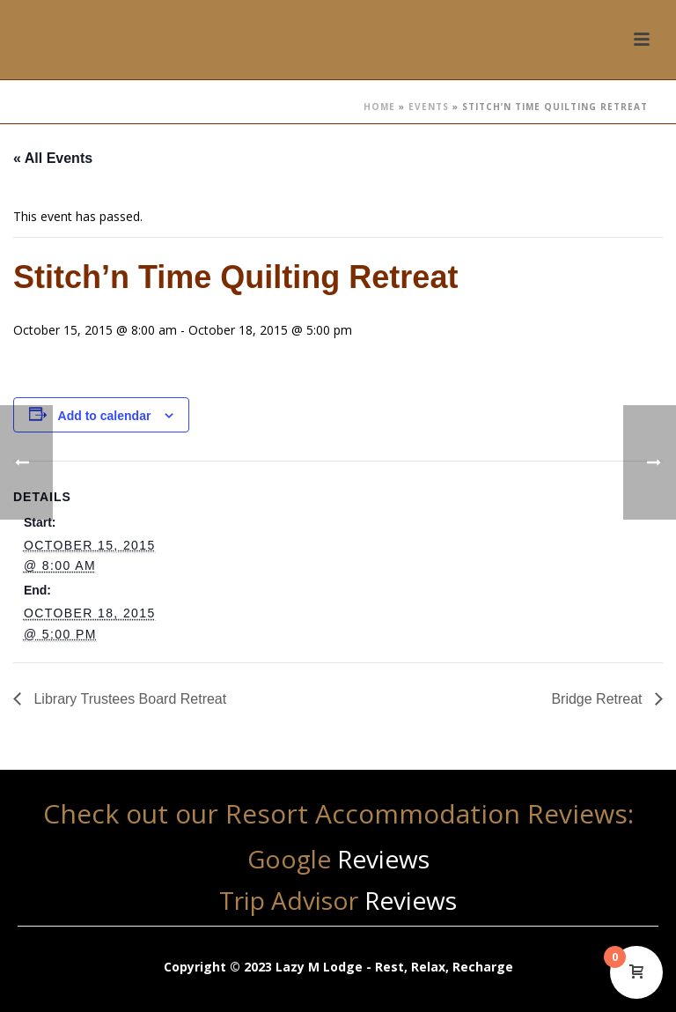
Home (379, 106)
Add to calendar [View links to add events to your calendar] (104, 416)
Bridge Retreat (598, 698)
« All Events (52, 158)
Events (428, 106)
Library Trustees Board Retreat (128, 698)
